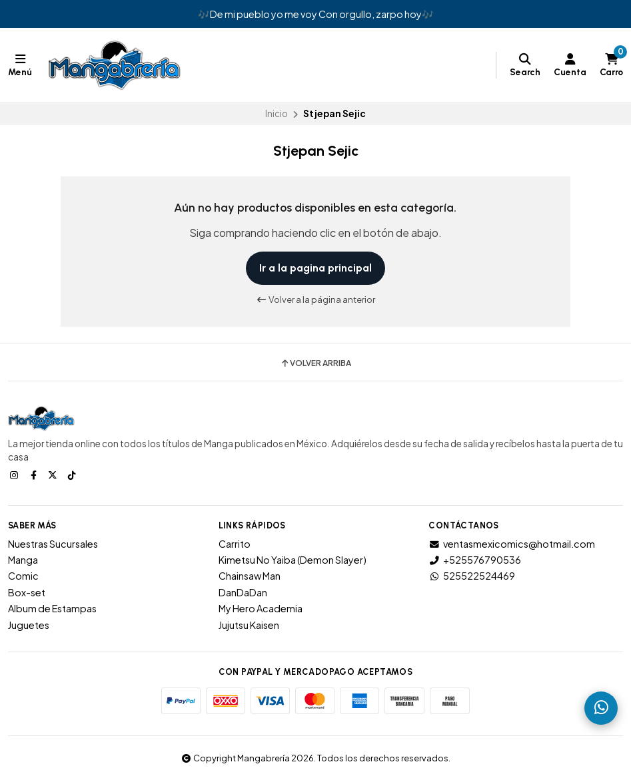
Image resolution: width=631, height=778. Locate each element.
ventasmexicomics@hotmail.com (511, 543)
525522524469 (471, 575)
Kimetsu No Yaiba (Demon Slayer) (292, 559)
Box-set (26, 592)
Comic (23, 575)
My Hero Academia (261, 608)
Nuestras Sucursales (53, 543)
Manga (23, 559)
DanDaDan (243, 592)
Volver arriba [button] (315, 363)
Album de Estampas (52, 608)
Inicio (276, 113)
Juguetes (28, 625)
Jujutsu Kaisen (249, 625)
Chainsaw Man (250, 575)
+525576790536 (474, 559)
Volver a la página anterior (315, 299)
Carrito (235, 543)
